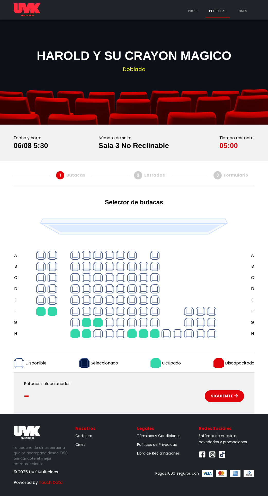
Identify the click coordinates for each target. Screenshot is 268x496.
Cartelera (83, 435)
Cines (242, 11)
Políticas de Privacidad (157, 444)
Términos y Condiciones (159, 435)
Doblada (134, 69)
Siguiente (224, 396)
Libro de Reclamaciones (158, 453)
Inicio (193, 11)
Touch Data (50, 482)
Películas (218, 11)
